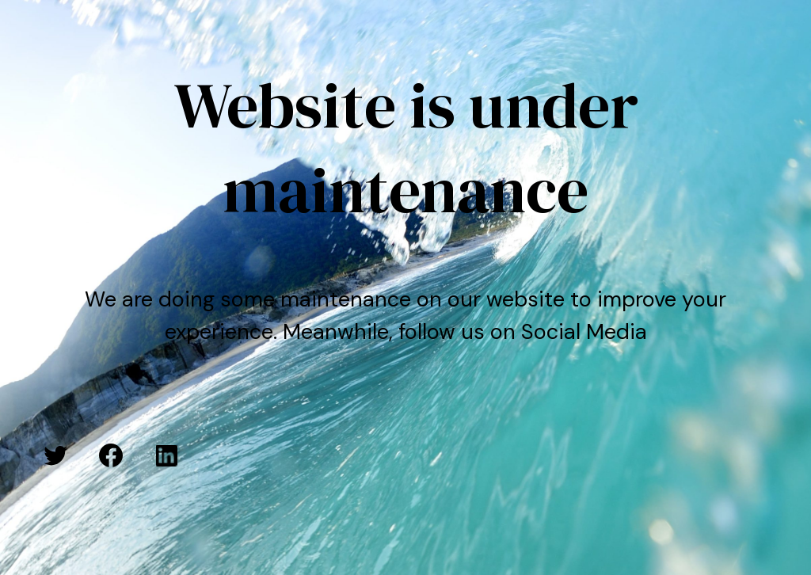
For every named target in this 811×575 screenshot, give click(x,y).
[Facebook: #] (110, 455)
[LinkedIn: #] (166, 455)
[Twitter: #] (55, 455)
